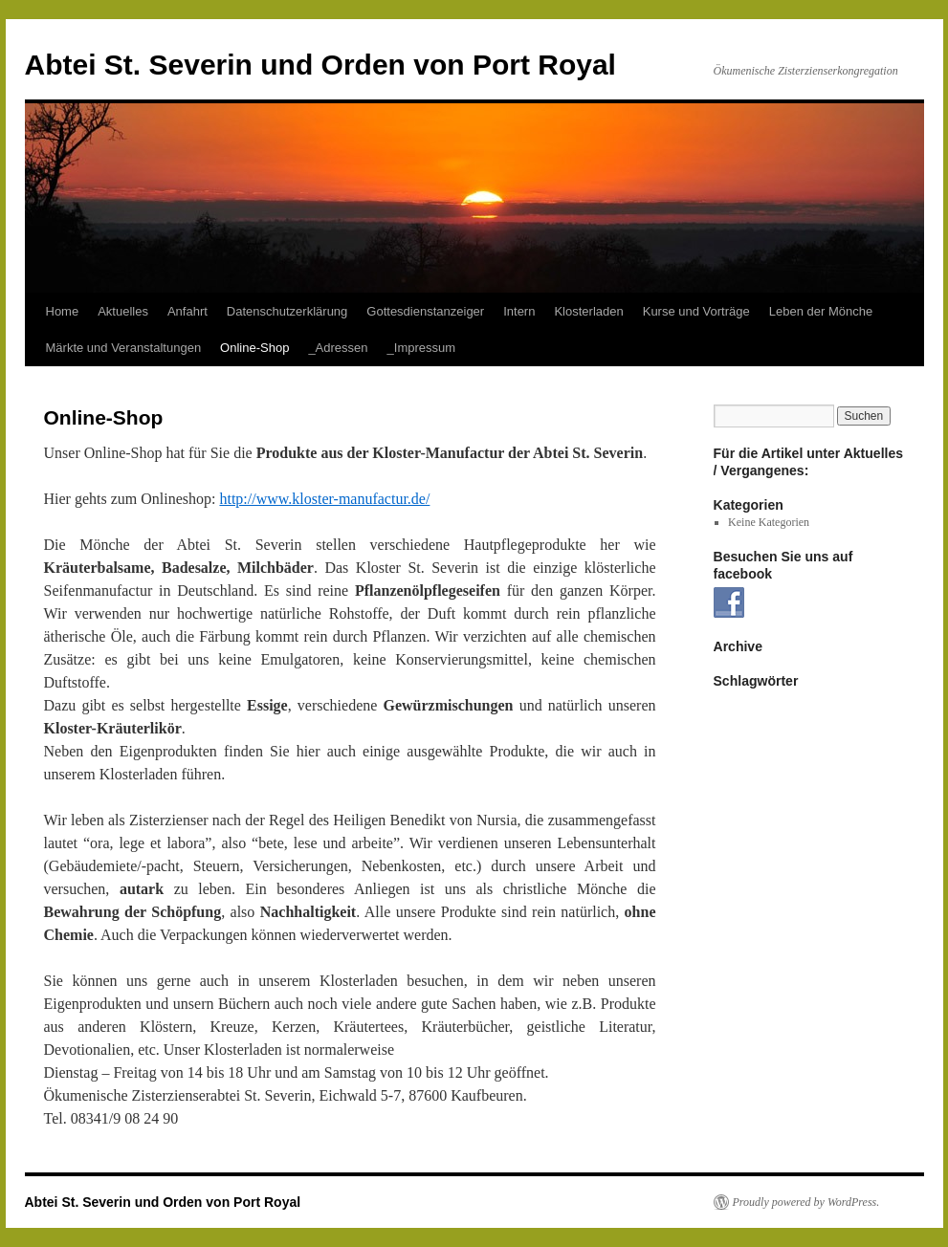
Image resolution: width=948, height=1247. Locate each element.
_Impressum (421, 347)
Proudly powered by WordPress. (806, 1202)
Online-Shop (254, 347)
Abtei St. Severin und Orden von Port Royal (320, 64)
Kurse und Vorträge (696, 311)
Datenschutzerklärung (287, 311)
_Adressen (337, 347)
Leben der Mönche (820, 311)
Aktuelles (123, 311)
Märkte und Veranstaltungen (124, 347)
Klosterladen (588, 311)
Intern (519, 311)
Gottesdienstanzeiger (425, 311)
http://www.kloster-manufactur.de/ (324, 499)
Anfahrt (187, 311)
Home (62, 311)
